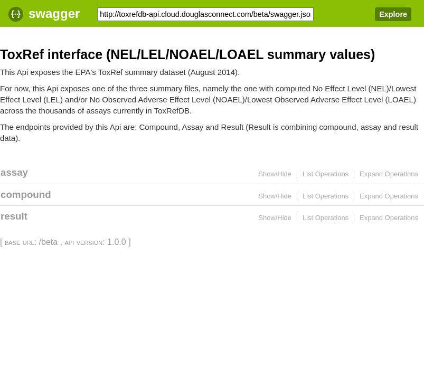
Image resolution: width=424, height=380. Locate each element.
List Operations (325, 174)
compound (26, 194)
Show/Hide (274, 174)
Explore (393, 14)
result (14, 216)
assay (14, 172)
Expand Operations (389, 174)
